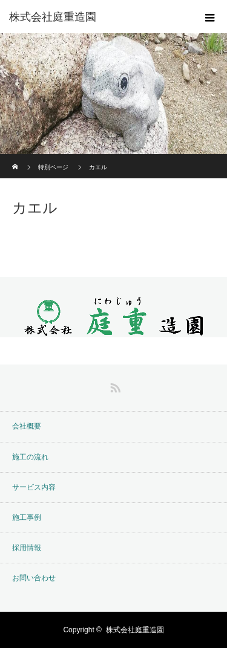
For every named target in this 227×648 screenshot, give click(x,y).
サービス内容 (34, 487)
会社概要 (26, 426)
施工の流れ (30, 457)
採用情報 (26, 547)
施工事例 (26, 517)
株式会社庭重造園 (52, 17)
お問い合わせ (34, 578)
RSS (114, 386)
